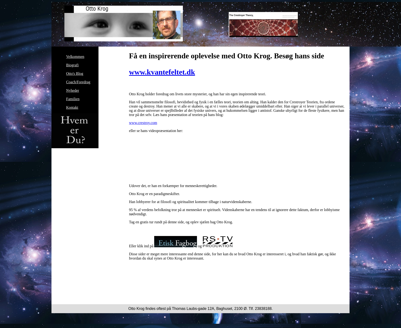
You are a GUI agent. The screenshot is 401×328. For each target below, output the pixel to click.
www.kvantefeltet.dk (162, 72)
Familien (72, 99)
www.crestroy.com (143, 123)
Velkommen (75, 57)
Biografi (72, 65)
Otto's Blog (74, 74)
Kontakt (72, 107)
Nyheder (72, 90)
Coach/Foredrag (78, 82)
